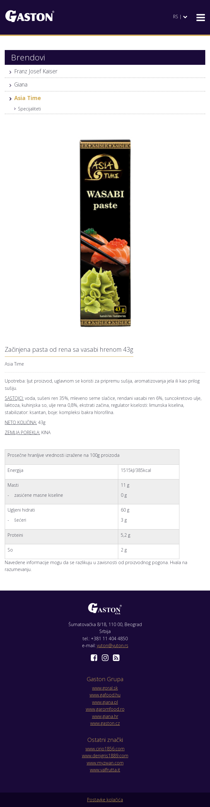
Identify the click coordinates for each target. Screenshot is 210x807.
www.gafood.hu (105, 695)
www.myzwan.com (105, 763)
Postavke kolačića (105, 800)
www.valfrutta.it (105, 770)
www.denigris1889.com (105, 756)
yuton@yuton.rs (112, 645)
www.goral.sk (105, 688)
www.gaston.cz (105, 723)
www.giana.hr (105, 716)
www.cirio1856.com (105, 749)
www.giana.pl (105, 702)
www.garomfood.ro (105, 709)
